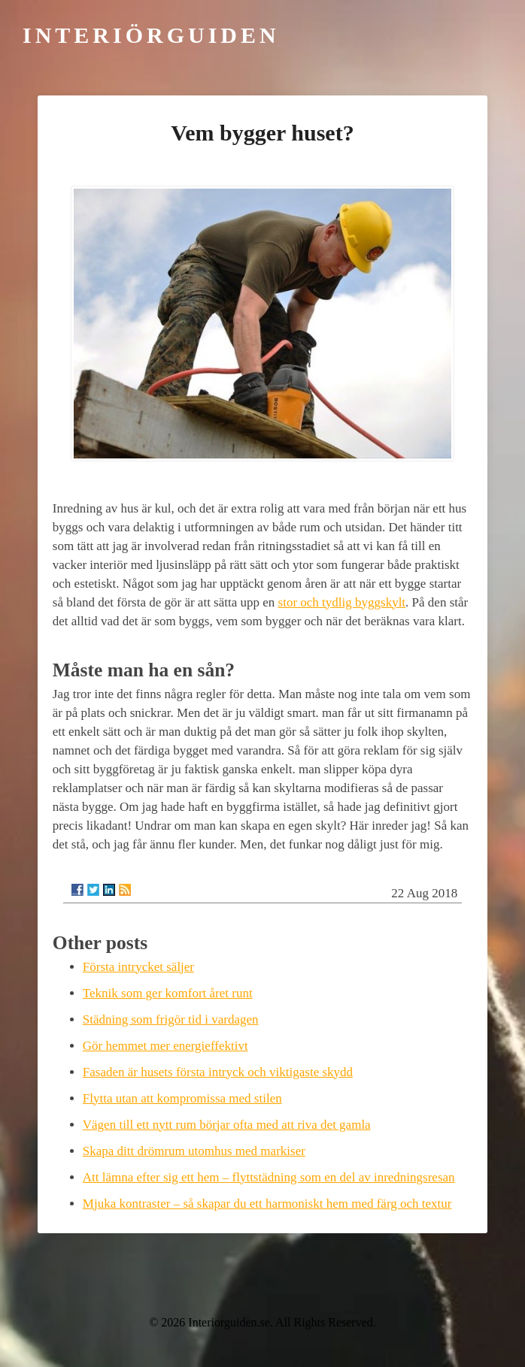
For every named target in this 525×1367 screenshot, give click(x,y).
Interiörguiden (151, 35)
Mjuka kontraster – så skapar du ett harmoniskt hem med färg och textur (267, 1203)
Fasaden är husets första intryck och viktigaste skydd (218, 1072)
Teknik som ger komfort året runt (168, 993)
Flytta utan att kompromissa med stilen (182, 1098)
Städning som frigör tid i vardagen (171, 1019)
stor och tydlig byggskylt (342, 602)
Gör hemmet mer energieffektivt (165, 1046)
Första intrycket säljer (138, 967)
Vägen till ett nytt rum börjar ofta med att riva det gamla (227, 1124)
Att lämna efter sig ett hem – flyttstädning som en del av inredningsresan (269, 1177)
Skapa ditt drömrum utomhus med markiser (194, 1151)
